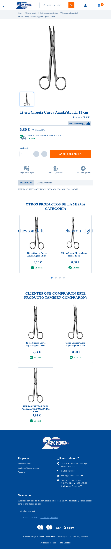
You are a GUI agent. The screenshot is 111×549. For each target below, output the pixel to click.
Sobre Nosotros (24, 464)
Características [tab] (44, 182)
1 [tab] (51, 278)
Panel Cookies (65, 543)
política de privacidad (49, 517)
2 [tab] (55, 278)
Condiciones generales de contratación (39, 536)
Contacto (21, 472)
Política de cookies (48, 543)
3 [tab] (60, 278)
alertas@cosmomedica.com (72, 475)
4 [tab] (64, 278)
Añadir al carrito (70, 154)
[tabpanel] (74, 245)
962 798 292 (69, 471)
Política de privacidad (79, 536)
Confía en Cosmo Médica (28, 468)
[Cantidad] (25, 154)
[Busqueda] (53, 5)
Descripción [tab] (26, 182)
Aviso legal (62, 536)
